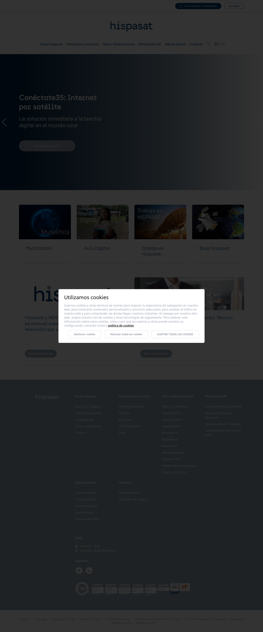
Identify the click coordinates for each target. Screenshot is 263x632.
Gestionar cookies (84, 334)
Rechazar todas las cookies (126, 334)
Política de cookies (121, 325)
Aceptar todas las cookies (175, 334)
